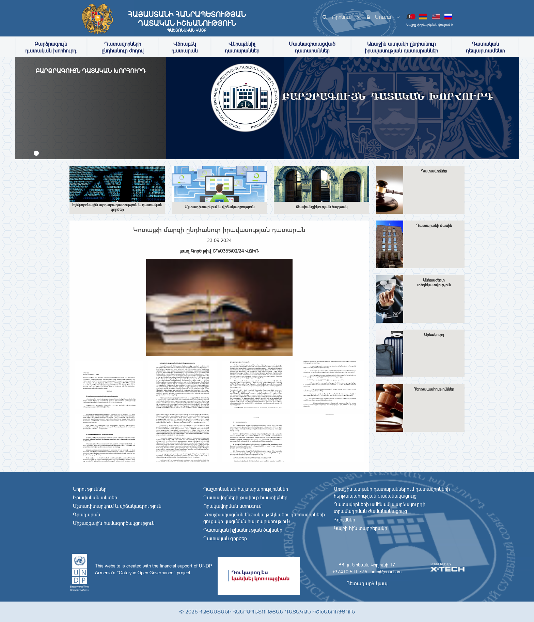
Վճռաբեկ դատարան (184, 47)
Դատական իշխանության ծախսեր (242, 530)
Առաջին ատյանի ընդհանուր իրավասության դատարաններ (401, 47)
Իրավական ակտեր (95, 498)
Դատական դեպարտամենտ (485, 47)
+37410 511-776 (349, 571)
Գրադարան (86, 515)
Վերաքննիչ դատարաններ (242, 47)
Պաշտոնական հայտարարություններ (245, 489)
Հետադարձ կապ (367, 583)
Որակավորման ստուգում (232, 506)
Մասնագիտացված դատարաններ (312, 47)
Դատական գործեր (225, 538)
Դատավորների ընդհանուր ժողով (122, 47)
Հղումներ (344, 520)
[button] (36, 153)
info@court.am (387, 571)
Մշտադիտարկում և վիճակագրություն (117, 506)
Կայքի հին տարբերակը (360, 528)
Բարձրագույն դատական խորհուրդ (50, 47)
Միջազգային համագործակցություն (114, 523)
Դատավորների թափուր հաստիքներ (245, 498)
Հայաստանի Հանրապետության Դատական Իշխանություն (186, 21)
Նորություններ (90, 489)
